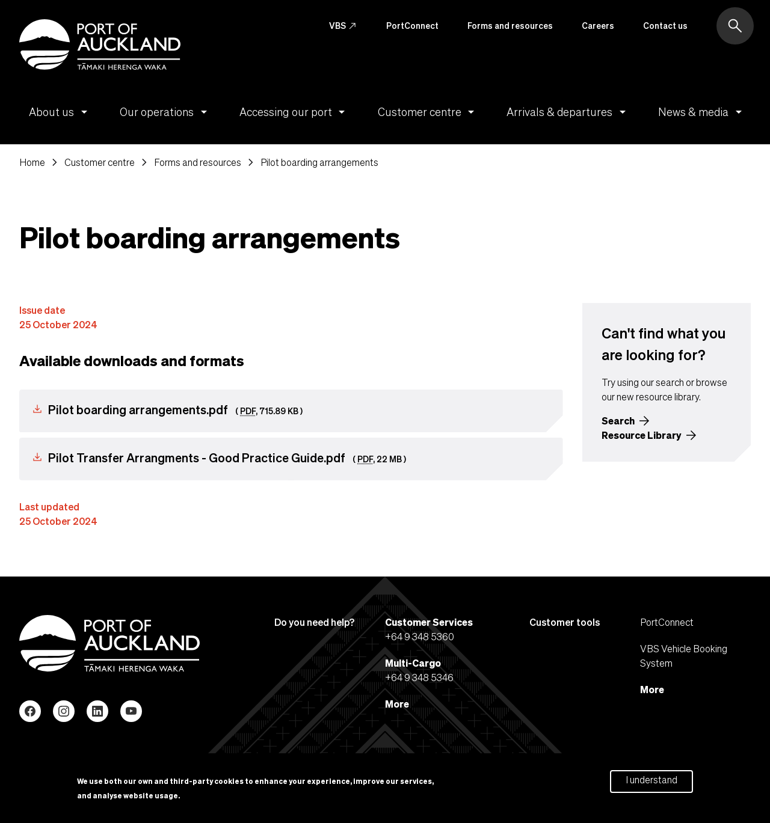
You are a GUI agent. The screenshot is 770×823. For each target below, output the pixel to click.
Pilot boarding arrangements (319, 162)
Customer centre (428, 111)
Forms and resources (510, 25)
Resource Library (642, 435)
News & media (702, 111)
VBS (343, 26)
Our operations (165, 111)
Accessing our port (294, 111)
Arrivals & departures (568, 111)
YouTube (131, 711)
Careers (598, 25)
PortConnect (412, 25)
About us (60, 111)
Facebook (30, 711)
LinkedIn (97, 711)
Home (32, 162)
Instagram (64, 711)
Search (618, 420)
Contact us (665, 25)
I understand (651, 782)
